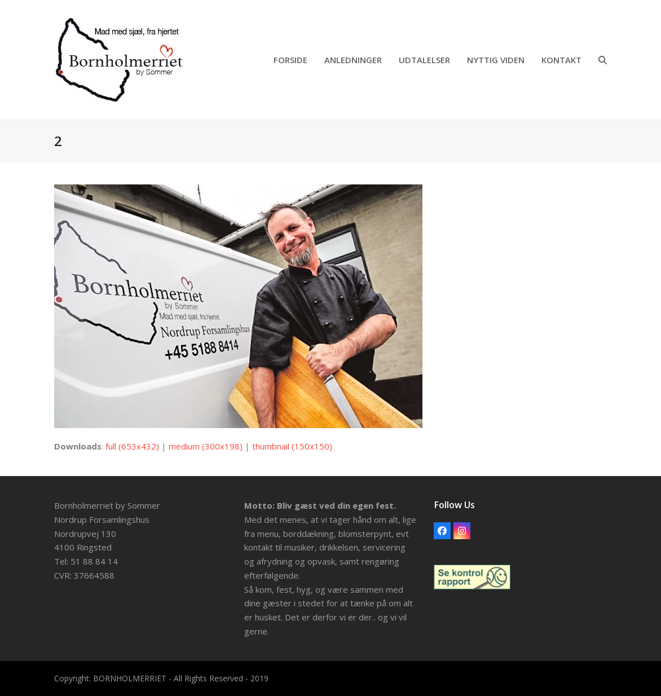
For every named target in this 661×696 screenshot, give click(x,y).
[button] (602, 60)
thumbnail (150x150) (292, 446)
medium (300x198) (206, 446)
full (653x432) (132, 446)
